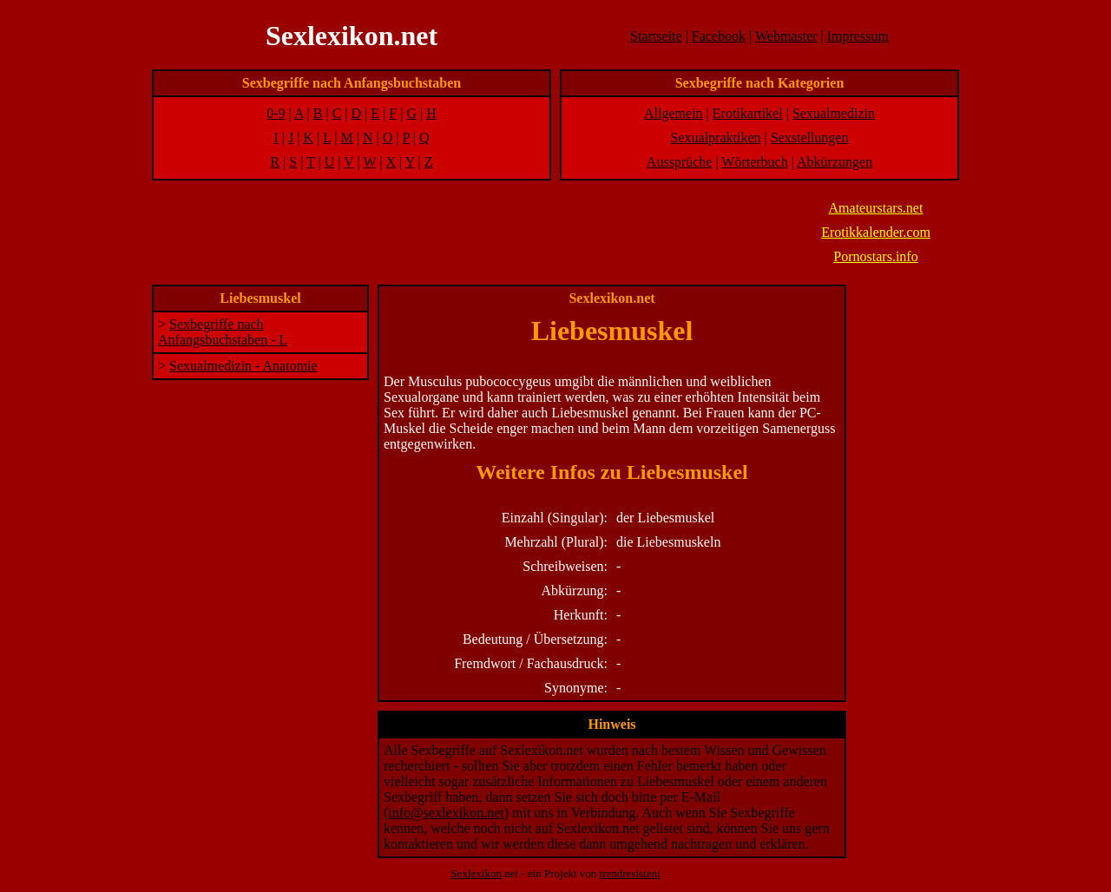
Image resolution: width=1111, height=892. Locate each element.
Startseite (656, 36)
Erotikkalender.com (875, 232)
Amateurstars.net (876, 207)
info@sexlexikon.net (445, 812)
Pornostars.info (875, 256)
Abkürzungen (834, 161)
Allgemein (673, 113)
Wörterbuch (754, 161)
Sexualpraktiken (716, 137)
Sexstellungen (810, 137)
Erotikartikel (748, 113)
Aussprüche (680, 161)
